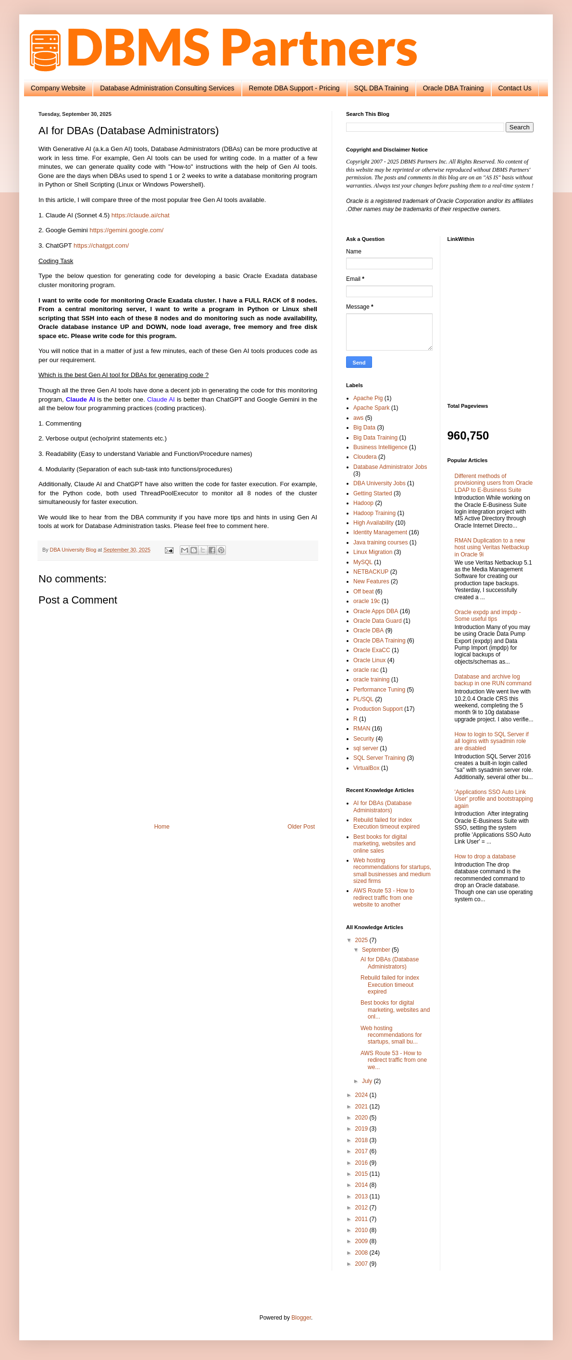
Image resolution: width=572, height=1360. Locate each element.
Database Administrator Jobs (390, 467)
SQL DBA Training (381, 88)
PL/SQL (363, 699)
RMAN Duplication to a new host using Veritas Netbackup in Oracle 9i (492, 547)
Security (363, 738)
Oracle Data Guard (377, 620)
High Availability (373, 522)
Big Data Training (375, 437)
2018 (362, 1140)
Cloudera (365, 456)
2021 (362, 1106)
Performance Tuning (379, 689)
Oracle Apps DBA (375, 611)
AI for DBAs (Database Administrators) (382, 806)
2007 (362, 1263)
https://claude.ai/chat (141, 215)
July (368, 1081)
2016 (362, 1162)
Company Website (58, 88)
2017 (362, 1151)
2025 (362, 940)
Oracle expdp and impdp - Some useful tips (488, 615)
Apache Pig (368, 398)
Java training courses (380, 542)
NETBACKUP (370, 571)
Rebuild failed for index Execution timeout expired (386, 823)
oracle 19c (366, 601)
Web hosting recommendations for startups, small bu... (391, 1035)
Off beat (363, 591)
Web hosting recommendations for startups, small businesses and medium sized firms (392, 870)
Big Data (364, 427)
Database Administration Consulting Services (167, 88)
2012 (362, 1207)
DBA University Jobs (379, 483)
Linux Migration (372, 552)
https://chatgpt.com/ (101, 245)
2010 (362, 1230)
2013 (362, 1196)
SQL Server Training (379, 758)
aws (358, 418)
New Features (371, 581)
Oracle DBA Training (453, 88)
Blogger (301, 1317)
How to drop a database (485, 856)
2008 (362, 1252)
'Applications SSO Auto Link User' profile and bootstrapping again (494, 799)
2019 (362, 1128)
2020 (362, 1117)
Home (162, 826)
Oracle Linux (369, 660)
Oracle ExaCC (371, 650)
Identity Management (380, 532)
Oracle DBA (368, 630)
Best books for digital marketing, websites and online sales (384, 843)
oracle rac (366, 670)
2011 (362, 1219)
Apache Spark (371, 407)
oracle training (371, 679)
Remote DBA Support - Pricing (294, 88)
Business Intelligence (380, 447)
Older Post (301, 826)
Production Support (378, 708)
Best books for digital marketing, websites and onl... (395, 1009)
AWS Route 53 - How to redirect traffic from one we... (394, 1060)
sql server (365, 748)
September (377, 949)
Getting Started (372, 493)
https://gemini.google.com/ (126, 230)
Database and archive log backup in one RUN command (493, 680)
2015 (362, 1174)
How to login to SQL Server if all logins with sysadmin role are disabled (492, 741)
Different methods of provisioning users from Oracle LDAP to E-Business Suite (494, 483)
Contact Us (515, 88)
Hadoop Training (374, 513)
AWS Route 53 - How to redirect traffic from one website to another (383, 897)
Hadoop (363, 503)
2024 (362, 1095)
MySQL (363, 562)
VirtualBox (366, 768)
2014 (362, 1185)
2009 (362, 1241)
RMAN (361, 728)
